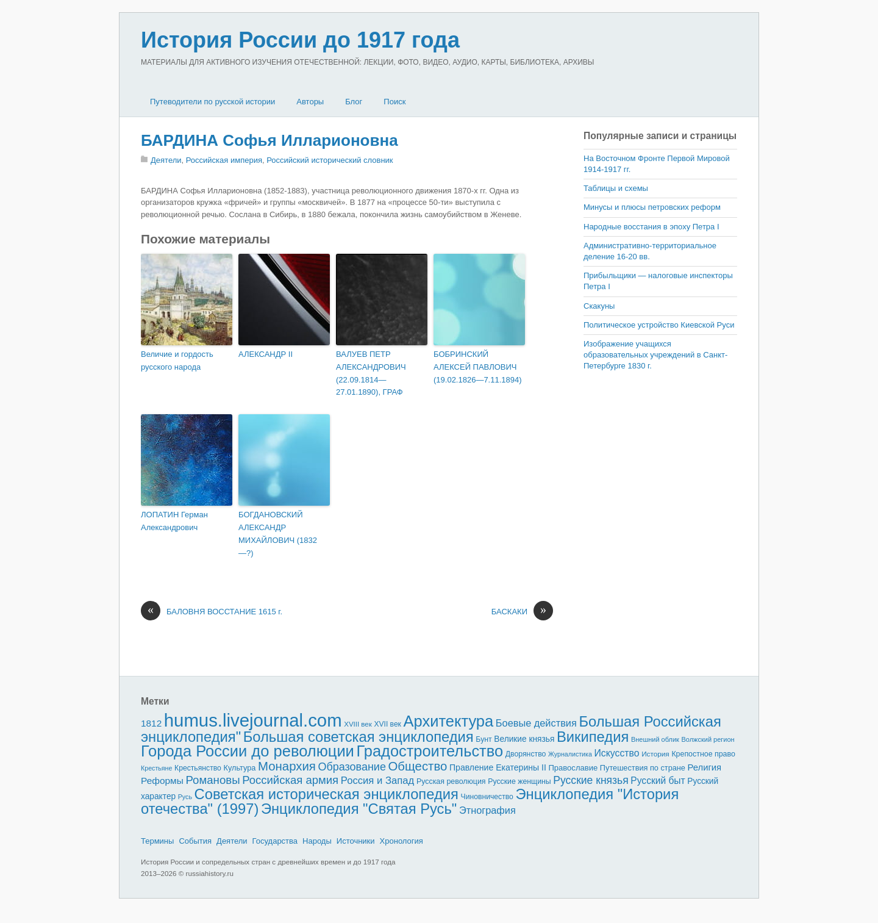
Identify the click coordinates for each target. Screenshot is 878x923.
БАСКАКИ (522, 612)
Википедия (593, 736)
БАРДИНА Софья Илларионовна (269, 140)
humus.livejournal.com (253, 720)
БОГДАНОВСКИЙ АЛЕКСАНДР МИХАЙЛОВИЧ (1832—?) (277, 533)
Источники (356, 841)
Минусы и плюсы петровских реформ (652, 207)
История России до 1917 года (300, 39)
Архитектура (449, 721)
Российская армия (290, 780)
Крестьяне (156, 768)
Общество (418, 766)
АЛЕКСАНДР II (265, 354)
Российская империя (224, 160)
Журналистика (570, 754)
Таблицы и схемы (616, 188)
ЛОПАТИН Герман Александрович (174, 521)
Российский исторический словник (329, 160)
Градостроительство (430, 751)
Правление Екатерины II (497, 767)
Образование (352, 767)
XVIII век (358, 724)
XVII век (387, 724)
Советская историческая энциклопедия (327, 794)
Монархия (287, 766)
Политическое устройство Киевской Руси (659, 324)
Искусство (617, 753)
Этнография (487, 810)
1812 (151, 723)
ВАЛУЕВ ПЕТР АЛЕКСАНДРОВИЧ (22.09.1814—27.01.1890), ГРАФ (371, 373)
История (655, 754)
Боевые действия (536, 722)
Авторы (310, 101)
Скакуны (599, 306)
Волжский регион (708, 739)
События (195, 841)
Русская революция (451, 781)
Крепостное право (703, 754)
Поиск (394, 101)
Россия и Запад (378, 780)
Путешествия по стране (642, 767)
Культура (239, 767)
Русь (185, 796)
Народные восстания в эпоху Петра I (651, 226)
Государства (275, 841)
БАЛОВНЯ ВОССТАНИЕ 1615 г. (211, 612)
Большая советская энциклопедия (358, 736)
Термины (157, 841)
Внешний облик (655, 739)
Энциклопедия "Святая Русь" (359, 808)
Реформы (162, 780)
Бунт (483, 739)
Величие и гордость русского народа (177, 361)
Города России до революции (247, 751)
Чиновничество (487, 796)
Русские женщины (519, 781)
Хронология (401, 841)
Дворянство (525, 754)
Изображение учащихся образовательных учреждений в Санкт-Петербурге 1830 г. (655, 354)
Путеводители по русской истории (212, 101)
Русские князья (590, 780)
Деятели (166, 160)
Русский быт (657, 780)
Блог (353, 101)
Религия (705, 767)
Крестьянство (197, 768)
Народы (317, 841)
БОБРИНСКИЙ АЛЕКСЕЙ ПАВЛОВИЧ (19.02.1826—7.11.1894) (478, 367)
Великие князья (524, 739)
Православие (573, 767)
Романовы (212, 780)
